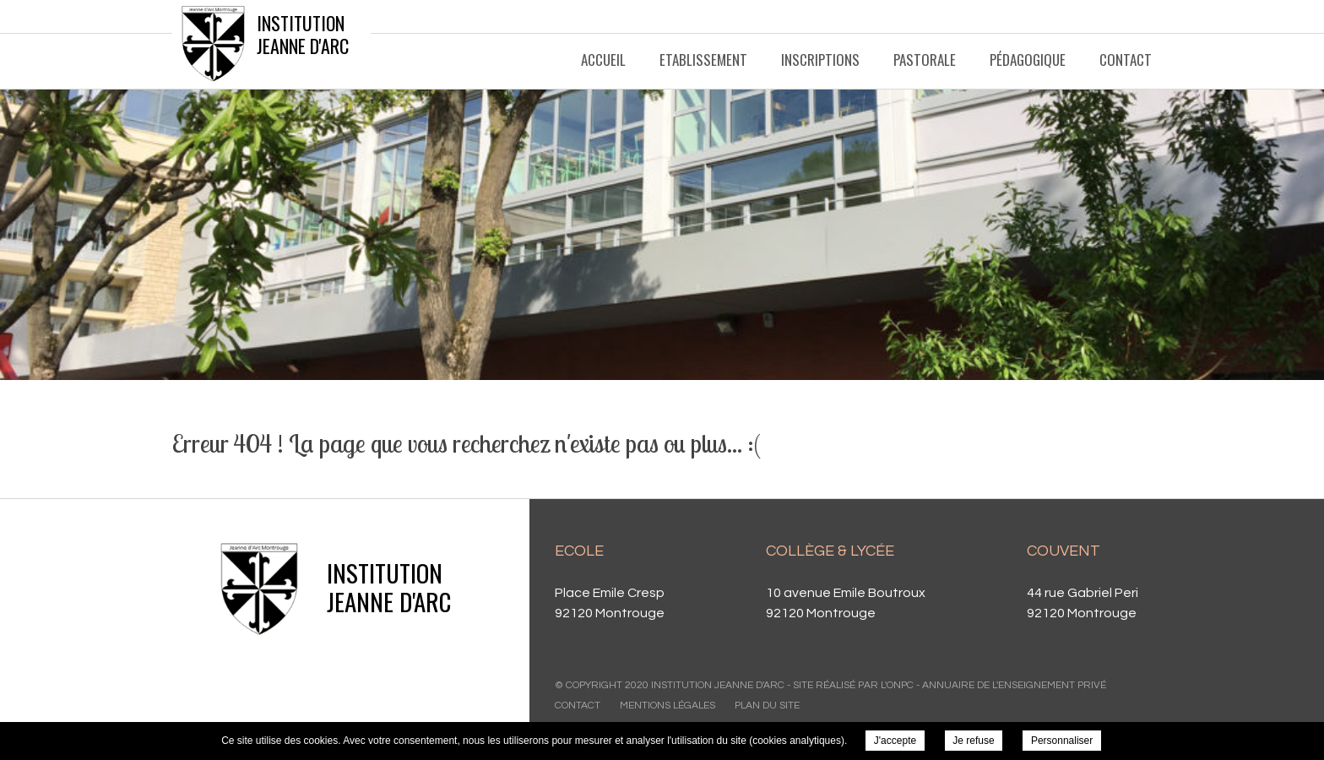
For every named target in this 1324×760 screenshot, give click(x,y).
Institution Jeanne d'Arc (303, 34)
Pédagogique (1028, 59)
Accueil (603, 59)
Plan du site (767, 705)
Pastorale (924, 59)
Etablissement (703, 59)
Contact (1125, 59)
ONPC (900, 685)
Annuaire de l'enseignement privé (1014, 685)
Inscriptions (820, 59)
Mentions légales (667, 705)
